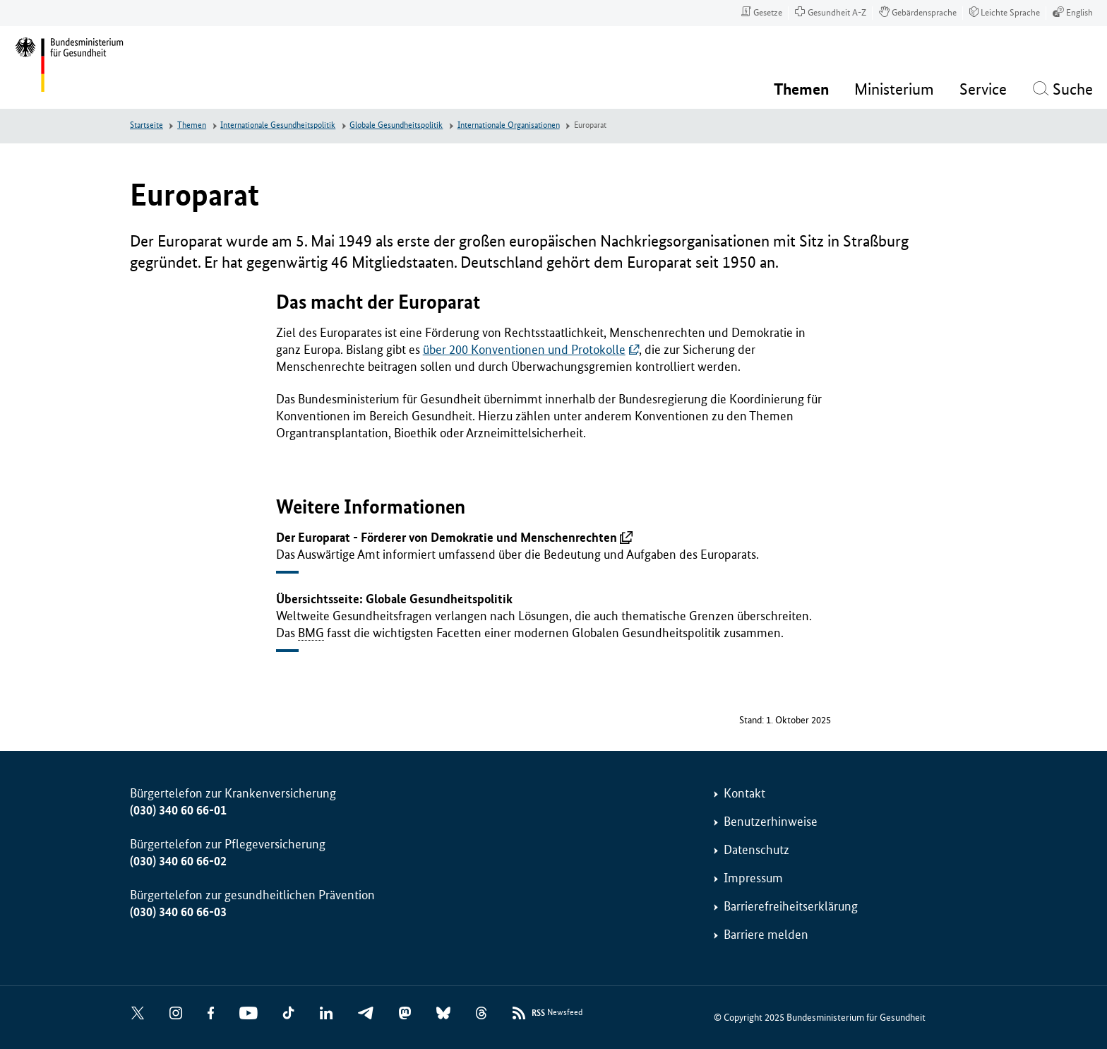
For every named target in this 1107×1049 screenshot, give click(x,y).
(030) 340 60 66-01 (178, 810)
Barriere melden (766, 934)
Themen (191, 125)
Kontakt (744, 793)
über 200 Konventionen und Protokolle (524, 350)
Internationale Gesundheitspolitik (277, 125)
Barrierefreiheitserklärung (791, 906)
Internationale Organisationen (508, 125)
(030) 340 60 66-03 (178, 912)
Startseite (146, 125)
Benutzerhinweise (771, 821)
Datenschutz (756, 850)
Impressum (753, 878)
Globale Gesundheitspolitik (396, 125)
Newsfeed (557, 1013)
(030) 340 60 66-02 (178, 861)
